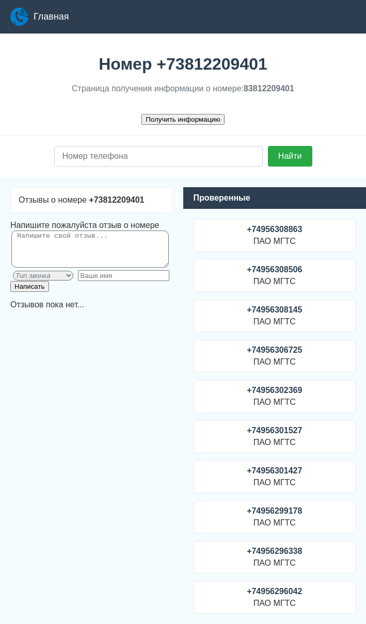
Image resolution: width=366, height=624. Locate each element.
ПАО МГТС (275, 235)
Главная (39, 17)
